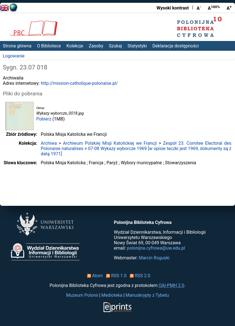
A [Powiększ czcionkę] (229, 8)
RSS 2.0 (139, 275)
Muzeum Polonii (82, 295)
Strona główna (17, 46)
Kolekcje (74, 46)
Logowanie (14, 56)
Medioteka (111, 295)
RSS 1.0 (115, 275)
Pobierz (43, 119)
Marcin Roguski (154, 257)
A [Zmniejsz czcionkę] (198, 8)
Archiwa (49, 143)
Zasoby (96, 46)
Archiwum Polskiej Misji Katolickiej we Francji (110, 143)
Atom (94, 275)
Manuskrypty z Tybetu (147, 295)
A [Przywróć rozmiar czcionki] (214, 8)
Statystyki (137, 46)
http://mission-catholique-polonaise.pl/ (79, 83)
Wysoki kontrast (173, 8)
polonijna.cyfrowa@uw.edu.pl (156, 248)
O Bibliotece (49, 46)
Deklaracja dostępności (175, 46)
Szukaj (115, 46)
